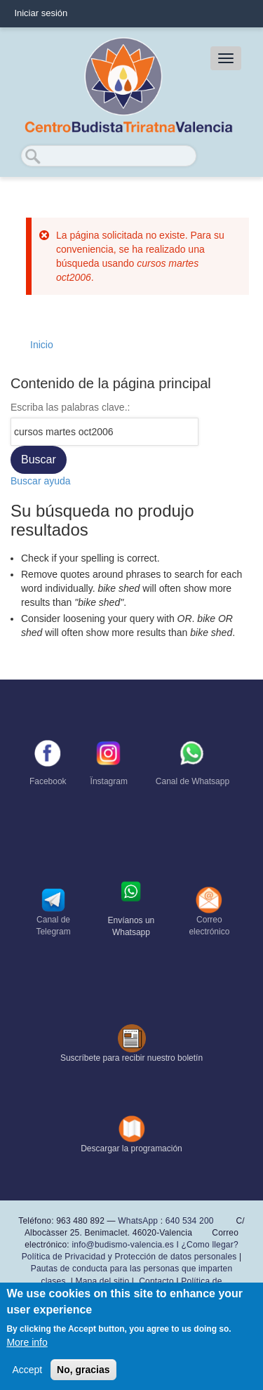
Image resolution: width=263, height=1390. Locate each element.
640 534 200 (188, 1221)
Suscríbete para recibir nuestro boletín (131, 1058)
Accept (27, 1369)
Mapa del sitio (103, 1281)
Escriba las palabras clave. (69, 407)
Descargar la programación (131, 1148)
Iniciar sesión (40, 13)
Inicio (41, 344)
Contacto (156, 1281)
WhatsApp (138, 1221)
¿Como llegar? (210, 1245)
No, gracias (83, 1369)
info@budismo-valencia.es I (126, 1245)
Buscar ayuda (41, 480)
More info (26, 1342)
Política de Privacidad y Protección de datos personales (129, 1257)
